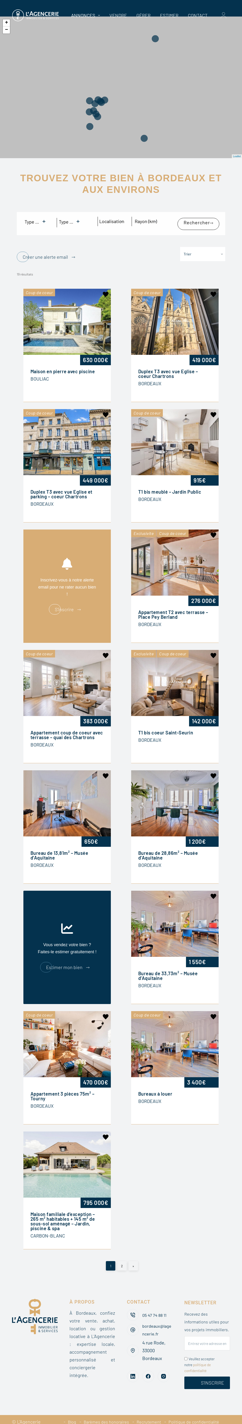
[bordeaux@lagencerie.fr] (133, 1318)
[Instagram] (163, 1364)
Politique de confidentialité (197, 1409)
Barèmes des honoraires (102, 1409)
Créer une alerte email (45, 249)
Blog (64, 1409)
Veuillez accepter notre (199, 1353)
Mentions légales (142, 1417)
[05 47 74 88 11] (133, 1303)
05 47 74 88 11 (155, 1302)
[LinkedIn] (133, 1364)
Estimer (169, 15)
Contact (197, 15)
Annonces (86, 15)
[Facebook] (148, 1364)
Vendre (118, 15)
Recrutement (148, 1409)
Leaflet (237, 156)
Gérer (143, 15)
